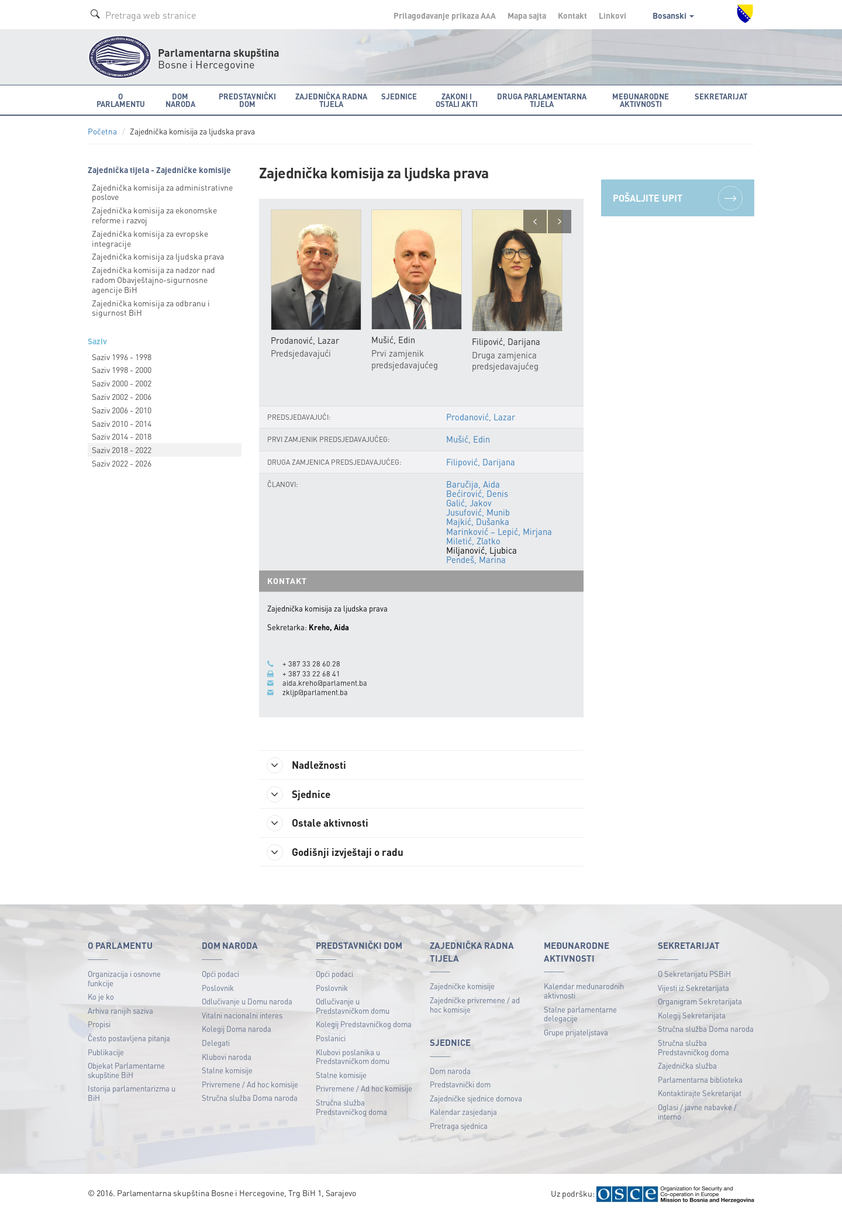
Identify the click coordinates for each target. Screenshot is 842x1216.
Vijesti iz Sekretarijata (693, 989)
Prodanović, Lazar (480, 417)
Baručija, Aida (473, 484)
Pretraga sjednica (459, 1127)
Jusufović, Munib (478, 512)
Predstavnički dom (460, 1085)
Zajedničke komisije (462, 987)
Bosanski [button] (673, 15)
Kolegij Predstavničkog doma (364, 1025)
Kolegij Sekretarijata (692, 1016)
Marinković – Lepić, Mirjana (499, 531)
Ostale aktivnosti (320, 824)
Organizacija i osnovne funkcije (124, 979)
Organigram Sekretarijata (700, 1002)
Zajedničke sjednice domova (476, 1099)
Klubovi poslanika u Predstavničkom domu (352, 1058)
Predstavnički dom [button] (247, 100)
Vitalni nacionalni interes (242, 1016)
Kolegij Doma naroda (236, 1030)
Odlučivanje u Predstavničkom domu (352, 1007)
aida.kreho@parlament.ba (324, 683)
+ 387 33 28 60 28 (311, 664)
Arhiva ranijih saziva (120, 1012)
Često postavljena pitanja (129, 1039)
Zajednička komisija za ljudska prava (158, 256)
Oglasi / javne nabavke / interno (697, 1112)
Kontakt (572, 15)
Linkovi (612, 15)
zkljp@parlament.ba (315, 692)
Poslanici (331, 1039)
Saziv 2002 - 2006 (121, 396)
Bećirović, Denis (477, 493)
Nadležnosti (309, 765)
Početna (102, 131)
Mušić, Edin (468, 439)
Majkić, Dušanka (477, 522)
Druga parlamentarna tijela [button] (541, 100)
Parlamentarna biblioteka (700, 1081)
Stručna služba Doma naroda (250, 1099)
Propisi (99, 1025)
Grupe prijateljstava (576, 1033)
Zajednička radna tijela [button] (331, 100)
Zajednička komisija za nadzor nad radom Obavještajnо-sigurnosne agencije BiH (153, 279)
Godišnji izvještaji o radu (338, 853)
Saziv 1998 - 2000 (121, 369)
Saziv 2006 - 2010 (121, 410)
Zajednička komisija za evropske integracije (150, 238)
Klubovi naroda (226, 1058)
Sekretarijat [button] (721, 96)
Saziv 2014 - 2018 (121, 436)
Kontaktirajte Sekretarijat (699, 1094)
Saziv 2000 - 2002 (121, 383)
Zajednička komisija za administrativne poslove (162, 192)
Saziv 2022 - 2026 (121, 463)
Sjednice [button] (399, 96)
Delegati (216, 1044)
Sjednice (301, 794)
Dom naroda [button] (180, 100)
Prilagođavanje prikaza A (445, 15)
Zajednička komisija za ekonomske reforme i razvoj (154, 215)
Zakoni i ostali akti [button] (457, 100)
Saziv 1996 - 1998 (121, 356)
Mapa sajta (527, 15)
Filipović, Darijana (481, 462)
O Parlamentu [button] (120, 100)
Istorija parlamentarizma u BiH (131, 1094)
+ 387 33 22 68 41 (311, 673)
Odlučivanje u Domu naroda (247, 1002)
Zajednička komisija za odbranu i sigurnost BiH (151, 308)
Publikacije (106, 1053)
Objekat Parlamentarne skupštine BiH (126, 1071)
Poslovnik (218, 989)
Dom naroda (450, 1072)
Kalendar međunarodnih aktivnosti (584, 991)
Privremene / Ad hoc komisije (250, 1085)
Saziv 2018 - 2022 (121, 449)
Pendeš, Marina (476, 560)
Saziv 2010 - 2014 (121, 423)
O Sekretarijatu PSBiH (694, 975)
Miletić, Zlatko (473, 541)
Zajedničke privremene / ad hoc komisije (475, 1005)
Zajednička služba (687, 1067)
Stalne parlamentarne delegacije (580, 1015)
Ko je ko (101, 998)
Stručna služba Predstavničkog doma (351, 1108)
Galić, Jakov (469, 503)
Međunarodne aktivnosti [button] (640, 100)
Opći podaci (220, 975)
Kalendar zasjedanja (463, 1113)
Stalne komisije (227, 1071)
